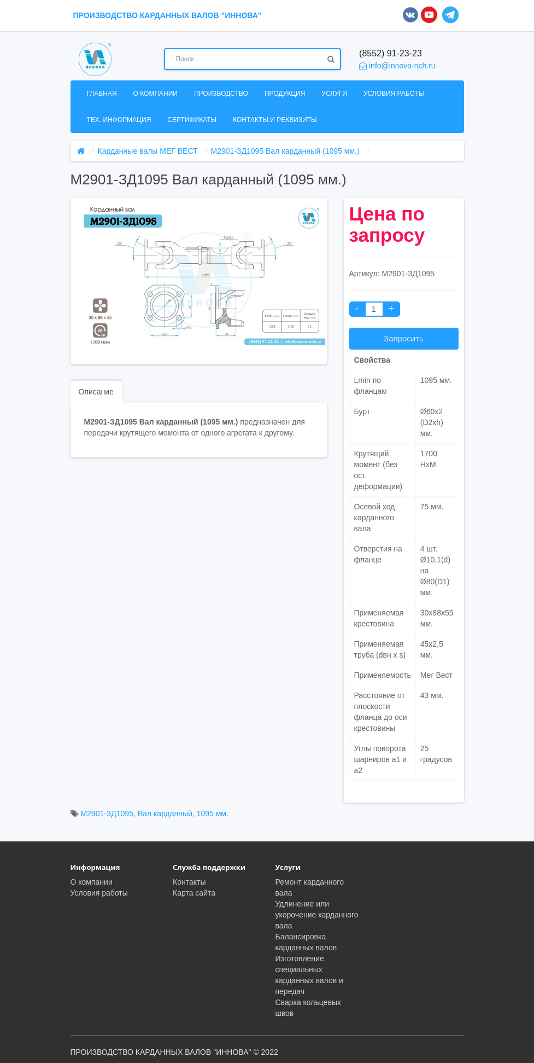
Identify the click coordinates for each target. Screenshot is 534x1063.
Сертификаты (191, 120)
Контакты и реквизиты (274, 120)
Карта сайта (194, 892)
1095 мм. (212, 813)
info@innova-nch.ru (397, 65)
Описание (96, 391)
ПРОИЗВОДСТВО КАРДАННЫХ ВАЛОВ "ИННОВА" (167, 15)
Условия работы (394, 93)
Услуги (334, 93)
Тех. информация (119, 120)
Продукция (285, 93)
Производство (221, 93)
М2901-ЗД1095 (106, 813)
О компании (155, 93)
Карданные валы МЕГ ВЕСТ (148, 151)
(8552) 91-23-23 (390, 53)
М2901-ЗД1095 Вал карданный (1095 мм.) (285, 151)
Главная (102, 93)
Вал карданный (165, 813)
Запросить (404, 338)
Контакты (189, 882)
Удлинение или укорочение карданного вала (317, 914)
